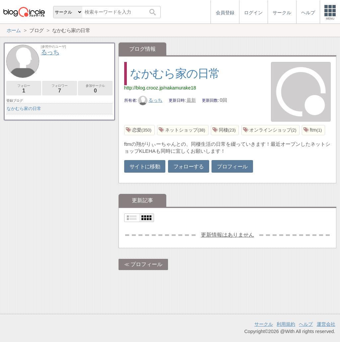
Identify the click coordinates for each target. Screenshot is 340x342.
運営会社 (326, 324)
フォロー (23, 88)
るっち (150, 100)
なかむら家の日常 (175, 73)
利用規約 (286, 324)
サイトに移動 (144, 166)
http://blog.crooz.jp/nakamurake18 (160, 87)
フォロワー (59, 88)
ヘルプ (306, 324)
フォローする (188, 166)
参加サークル (95, 88)
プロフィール (232, 166)
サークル (263, 324)
